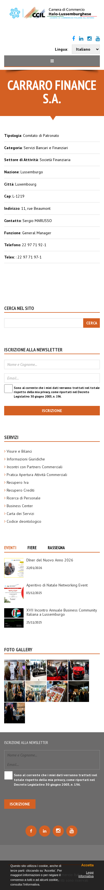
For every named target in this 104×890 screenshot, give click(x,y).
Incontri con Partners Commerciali (34, 466)
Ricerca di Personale (23, 498)
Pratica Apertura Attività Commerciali (37, 474)
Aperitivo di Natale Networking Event (57, 585)
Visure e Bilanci (19, 451)
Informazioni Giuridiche (26, 459)
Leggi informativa (86, 874)
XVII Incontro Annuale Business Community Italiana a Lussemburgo (61, 612)
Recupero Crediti (20, 490)
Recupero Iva (18, 482)
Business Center (20, 505)
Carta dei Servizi (20, 513)
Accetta (87, 865)
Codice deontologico (24, 521)
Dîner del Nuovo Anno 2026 (49, 560)
